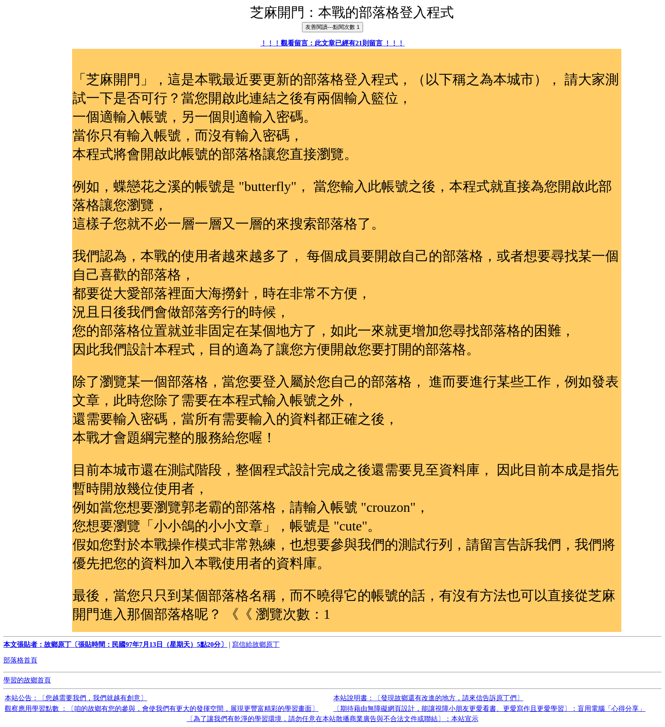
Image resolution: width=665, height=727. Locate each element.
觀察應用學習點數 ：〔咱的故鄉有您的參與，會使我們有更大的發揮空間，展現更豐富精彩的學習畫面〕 (162, 708)
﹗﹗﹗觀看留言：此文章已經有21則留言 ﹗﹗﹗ (332, 43)
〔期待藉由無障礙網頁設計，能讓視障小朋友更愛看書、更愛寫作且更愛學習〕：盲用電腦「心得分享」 (489, 708)
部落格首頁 (20, 660)
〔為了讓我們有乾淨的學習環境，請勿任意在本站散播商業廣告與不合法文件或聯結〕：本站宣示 (332, 718)
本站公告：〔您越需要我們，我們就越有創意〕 (76, 698)
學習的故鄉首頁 (27, 680)
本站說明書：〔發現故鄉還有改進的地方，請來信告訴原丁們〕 (428, 698)
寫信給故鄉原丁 (255, 644)
